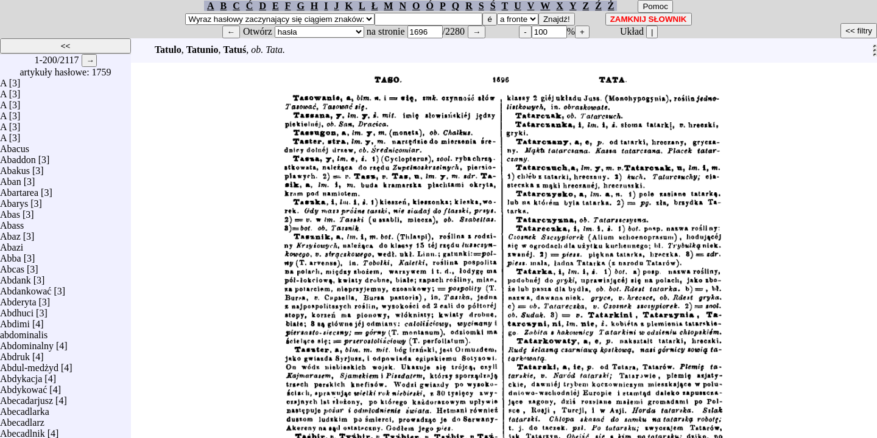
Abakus (15, 167)
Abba (10, 255)
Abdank (15, 277)
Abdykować (23, 386)
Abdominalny (27, 343)
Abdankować (25, 288)
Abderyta (18, 299)
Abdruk (15, 354)
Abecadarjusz (26, 397)
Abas (10, 211)
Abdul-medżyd (29, 365)
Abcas (12, 266)
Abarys (14, 200)
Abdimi (15, 321)
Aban (10, 178)
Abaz (10, 233)
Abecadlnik (22, 430)
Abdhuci (16, 310)
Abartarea (19, 189)
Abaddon (18, 156)
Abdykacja (21, 375)
